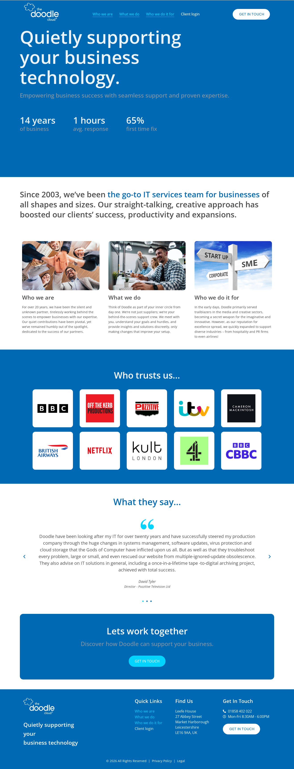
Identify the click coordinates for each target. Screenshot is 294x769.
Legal (181, 761)
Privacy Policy (162, 761)
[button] (24, 599)
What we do (129, 14)
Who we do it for (160, 14)
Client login (190, 14)
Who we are (103, 14)
